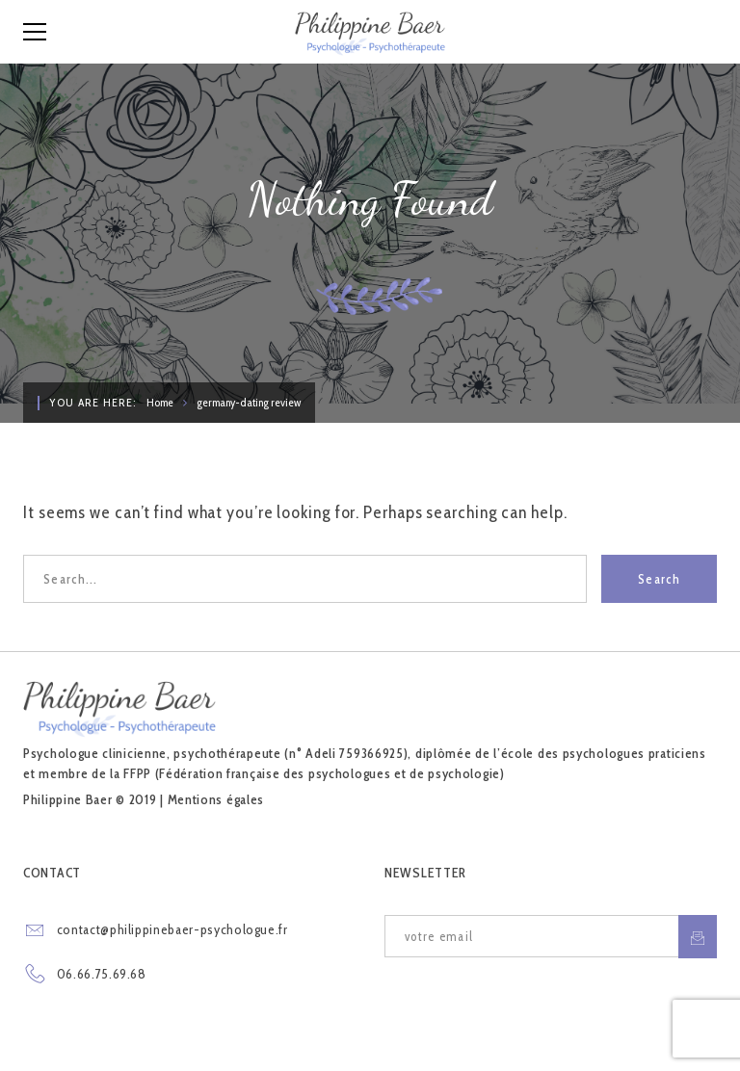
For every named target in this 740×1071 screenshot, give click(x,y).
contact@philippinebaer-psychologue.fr (172, 929)
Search (659, 579)
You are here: (93, 402)
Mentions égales (216, 799)
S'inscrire (697, 936)
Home (159, 402)
